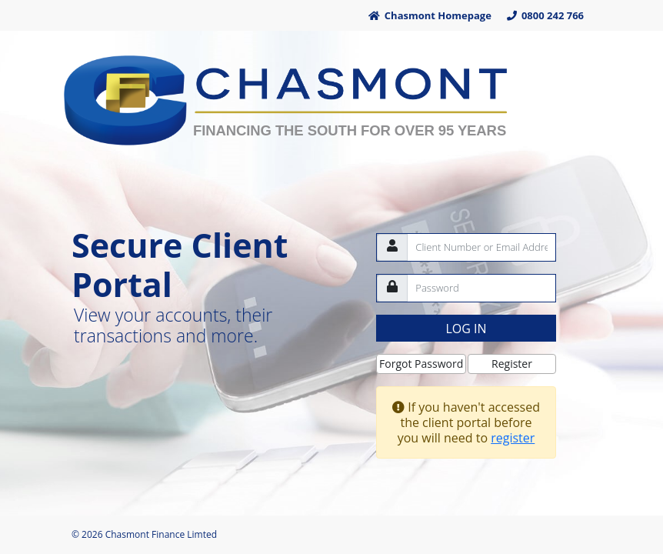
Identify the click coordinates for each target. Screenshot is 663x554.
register (513, 437)
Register (511, 363)
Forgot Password (421, 363)
